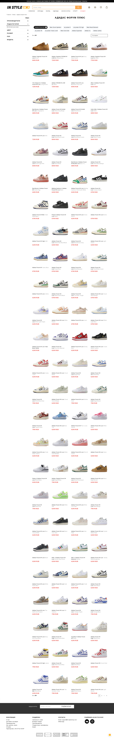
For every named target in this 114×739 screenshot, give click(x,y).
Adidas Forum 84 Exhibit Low (58, 110)
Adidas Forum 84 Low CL (77, 83)
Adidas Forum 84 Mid (40, 215)
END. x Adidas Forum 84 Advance (78, 558)
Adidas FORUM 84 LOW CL (58, 83)
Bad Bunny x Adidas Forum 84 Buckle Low (79, 162)
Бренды (40, 11)
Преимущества (10, 723)
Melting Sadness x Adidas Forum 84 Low (59, 189)
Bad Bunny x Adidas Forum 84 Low (40, 110)
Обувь (48, 11)
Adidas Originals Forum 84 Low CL (98, 57)
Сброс (27, 18)
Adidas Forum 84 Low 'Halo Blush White (40, 347)
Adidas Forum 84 (40, 267)
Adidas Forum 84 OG (95, 373)
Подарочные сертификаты (40, 725)
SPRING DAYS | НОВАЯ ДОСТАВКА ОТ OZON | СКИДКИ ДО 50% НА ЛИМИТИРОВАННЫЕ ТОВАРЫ (57, 1)
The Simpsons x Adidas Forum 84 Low (40, 83)
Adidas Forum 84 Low (78, 57)
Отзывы (8, 727)
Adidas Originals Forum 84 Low (39, 57)
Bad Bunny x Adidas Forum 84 (40, 189)
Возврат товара (37, 721)
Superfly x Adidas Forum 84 (78, 637)
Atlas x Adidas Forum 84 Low (98, 83)
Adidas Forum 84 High (40, 241)
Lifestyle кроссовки (14, 27)
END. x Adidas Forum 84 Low (59, 558)
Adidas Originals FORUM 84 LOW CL (59, 57)
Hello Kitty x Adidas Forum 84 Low (99, 110)
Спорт (75, 11)
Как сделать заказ (11, 725)
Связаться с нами (37, 720)
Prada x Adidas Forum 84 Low (59, 215)
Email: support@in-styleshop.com (67, 720)
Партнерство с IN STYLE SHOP (15, 728)
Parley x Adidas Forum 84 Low (39, 479)
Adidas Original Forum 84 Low (59, 479)
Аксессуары (65, 11)
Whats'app (61, 721)
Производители (37, 723)
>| (106, 695)
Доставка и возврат (12, 721)
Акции (34, 727)
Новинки (31, 11)
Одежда (56, 11)
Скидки (83, 11)
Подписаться (66, 706)
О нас (8, 720)
